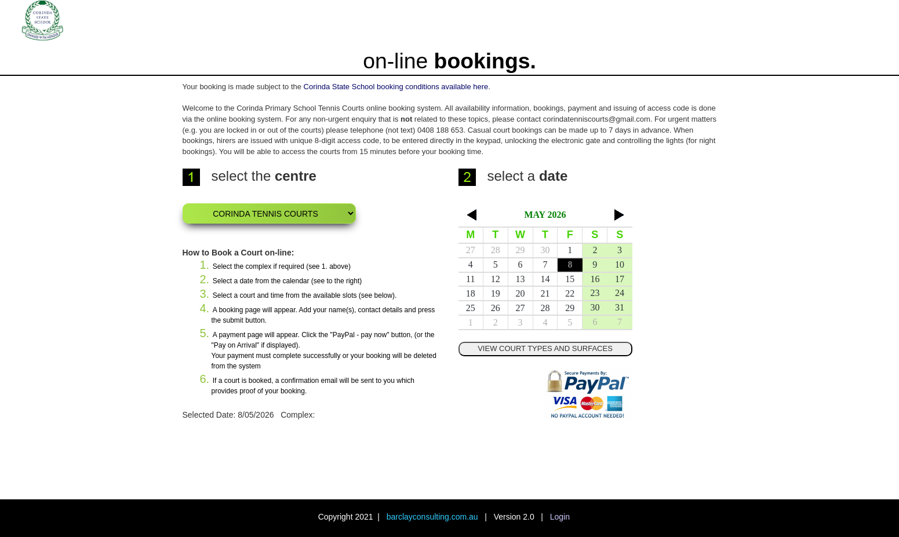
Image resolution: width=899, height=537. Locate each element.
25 (470, 308)
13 (520, 279)
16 (594, 279)
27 (470, 250)
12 (495, 279)
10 (619, 264)
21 (544, 293)
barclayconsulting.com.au (432, 516)
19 (495, 293)
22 (569, 293)
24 (619, 293)
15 (569, 279)
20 (520, 293)
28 (495, 250)
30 (544, 250)
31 (619, 307)
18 (470, 293)
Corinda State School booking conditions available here (396, 86)
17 (619, 279)
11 (470, 279)
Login (560, 516)
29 (520, 250)
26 (495, 308)
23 (594, 293)
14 (544, 279)
